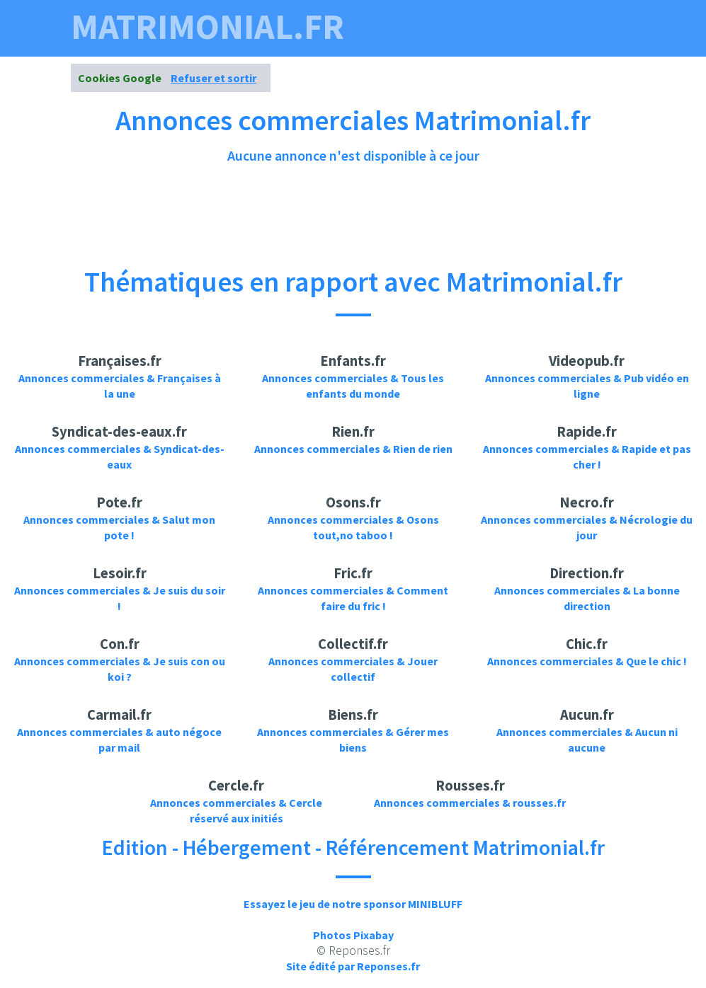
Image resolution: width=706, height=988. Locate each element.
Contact (601, 62)
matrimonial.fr (207, 27)
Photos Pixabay (353, 935)
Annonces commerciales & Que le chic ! (587, 661)
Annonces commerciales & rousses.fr (470, 802)
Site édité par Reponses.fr (353, 966)
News (543, 62)
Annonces (482, 62)
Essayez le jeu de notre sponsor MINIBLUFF (353, 904)
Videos (353, 62)
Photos (412, 62)
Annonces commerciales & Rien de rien (353, 449)
